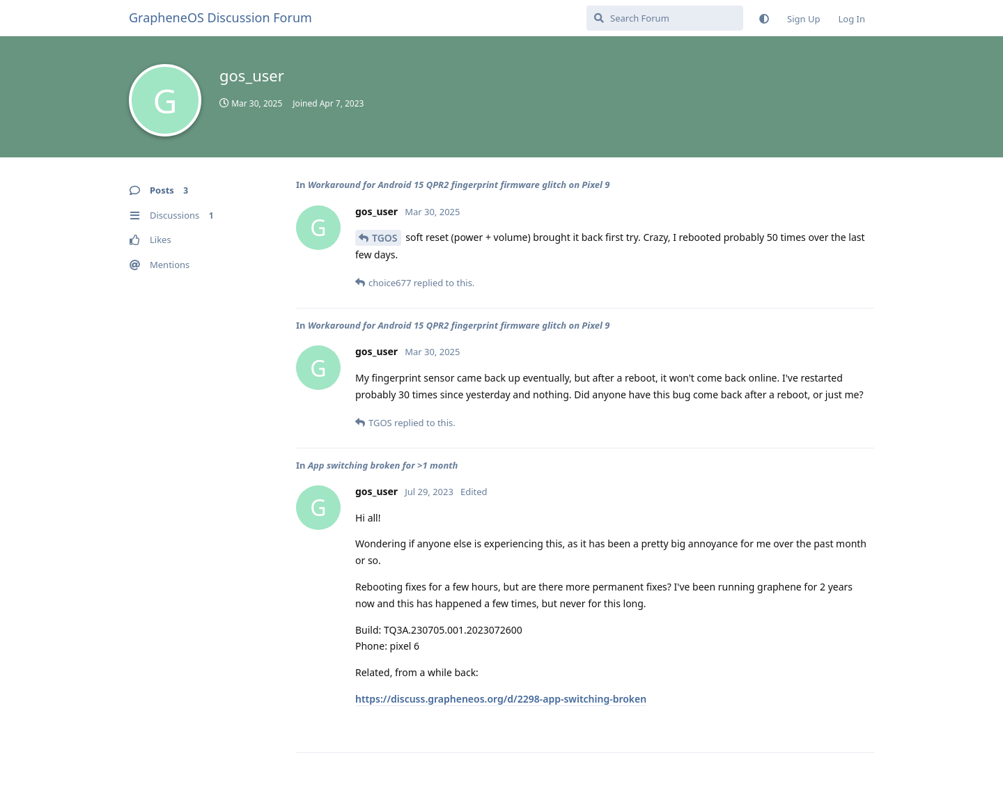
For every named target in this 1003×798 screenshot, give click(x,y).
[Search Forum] (664, 18)
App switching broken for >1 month (383, 465)
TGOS (385, 237)
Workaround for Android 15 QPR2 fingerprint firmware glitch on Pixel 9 (459, 184)
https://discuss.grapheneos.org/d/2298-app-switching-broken (500, 698)
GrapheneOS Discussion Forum (220, 17)
